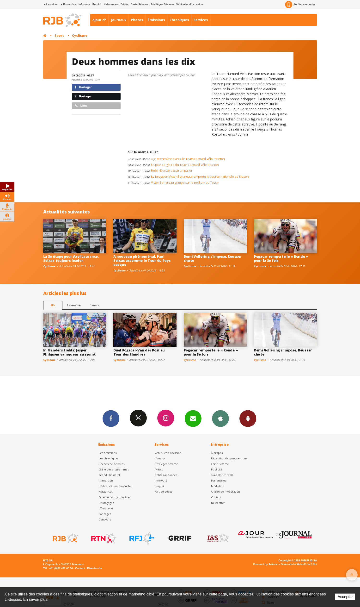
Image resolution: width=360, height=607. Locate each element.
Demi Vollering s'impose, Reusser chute (213, 258)
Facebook (111, 418)
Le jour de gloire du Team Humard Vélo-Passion (173, 165)
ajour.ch (99, 20)
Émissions (156, 20)
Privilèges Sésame (162, 4)
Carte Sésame (139, 4)
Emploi (96, 4)
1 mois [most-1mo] (94, 305)
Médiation (217, 486)
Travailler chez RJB (222, 474)
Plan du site (94, 568)
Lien (81, 105)
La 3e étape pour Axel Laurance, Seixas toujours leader (71, 258)
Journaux (118, 20)
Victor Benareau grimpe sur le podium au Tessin (173, 183)
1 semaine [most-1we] (74, 305)
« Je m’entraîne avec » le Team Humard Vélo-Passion (176, 159)
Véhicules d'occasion (189, 4)
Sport (59, 35)
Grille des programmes (114, 469)
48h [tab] (52, 305)
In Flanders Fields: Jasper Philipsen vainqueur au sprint (69, 352)
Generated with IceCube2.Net (299, 564)
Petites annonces (166, 474)
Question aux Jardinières (114, 497)
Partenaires (218, 480)
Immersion (106, 480)
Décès (124, 4)
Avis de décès (163, 491)
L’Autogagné (106, 502)
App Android (247, 418)
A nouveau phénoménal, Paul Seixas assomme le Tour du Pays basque (142, 260)
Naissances (111, 4)
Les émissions (107, 452)
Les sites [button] (51, 4)
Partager (83, 87)
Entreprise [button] (68, 4)
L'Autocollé (106, 508)
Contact (216, 497)
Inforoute (84, 4)
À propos (217, 452)
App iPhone (220, 418)
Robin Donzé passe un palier (160, 171)
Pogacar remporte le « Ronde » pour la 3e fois (281, 258)
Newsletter (218, 502)
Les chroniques (108, 458)
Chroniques (179, 20)
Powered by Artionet (265, 564)
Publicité (216, 469)
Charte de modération (225, 491)
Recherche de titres (111, 463)
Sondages (105, 513)
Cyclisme (79, 35)
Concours (105, 519)
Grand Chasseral (109, 474)
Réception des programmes (229, 458)
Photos (137, 20)
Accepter (345, 597)
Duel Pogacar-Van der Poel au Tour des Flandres (139, 352)
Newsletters (193, 418)
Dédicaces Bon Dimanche (115, 486)
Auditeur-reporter (300, 4)
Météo (159, 469)
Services (201, 20)
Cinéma (160, 458)
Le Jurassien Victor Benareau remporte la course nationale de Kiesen (188, 177)
